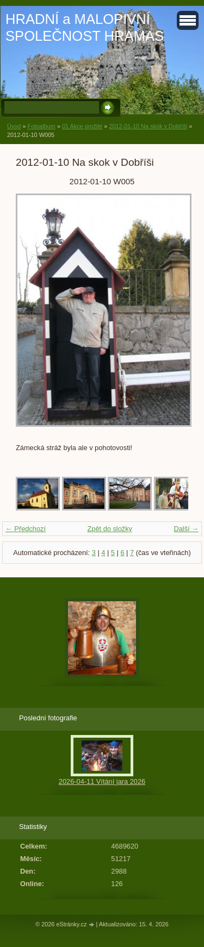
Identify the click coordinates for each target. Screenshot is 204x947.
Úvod (14, 126)
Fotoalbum (41, 126)
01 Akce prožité (82, 126)
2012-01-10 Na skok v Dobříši (148, 126)
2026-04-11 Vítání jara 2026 (102, 781)
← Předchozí (25, 529)
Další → (186, 529)
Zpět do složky (109, 529)
